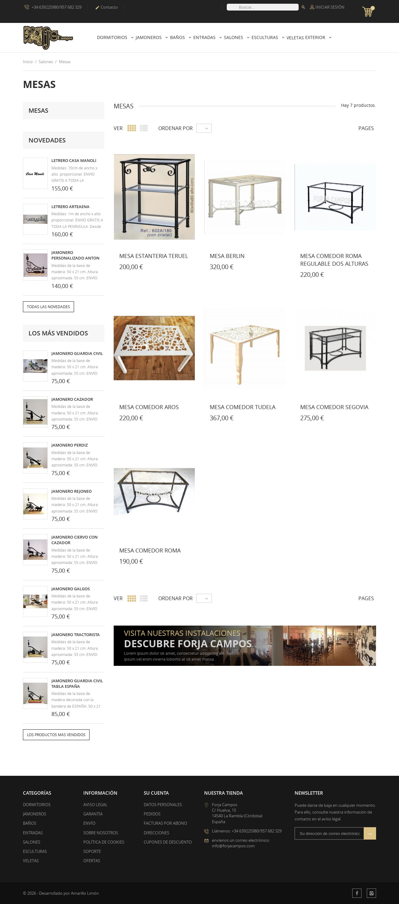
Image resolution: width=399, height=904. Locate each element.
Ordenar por (175, 128)
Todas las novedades (48, 306)
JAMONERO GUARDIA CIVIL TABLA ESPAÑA (77, 683)
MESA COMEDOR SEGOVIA (334, 407)
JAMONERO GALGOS (70, 589)
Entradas (205, 37)
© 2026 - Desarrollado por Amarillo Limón (61, 893)
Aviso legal (95, 804)
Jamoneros (149, 37)
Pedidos (152, 814)
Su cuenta (156, 793)
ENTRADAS (33, 833)
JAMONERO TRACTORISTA (75, 634)
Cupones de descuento (168, 842)
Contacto (106, 7)
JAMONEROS (34, 814)
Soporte (92, 851)
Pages (366, 128)
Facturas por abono (165, 823)
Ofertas (91, 860)
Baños (178, 37)
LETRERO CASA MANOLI (73, 160)
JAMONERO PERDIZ (69, 445)
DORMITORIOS (36, 804)
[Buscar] (263, 7)
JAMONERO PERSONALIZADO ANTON (75, 255)
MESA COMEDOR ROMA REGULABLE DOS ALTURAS (334, 259)
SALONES (31, 842)
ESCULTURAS (35, 851)
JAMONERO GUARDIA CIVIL (77, 353)
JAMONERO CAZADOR (72, 399)
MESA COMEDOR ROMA (150, 550)
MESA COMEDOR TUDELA (242, 407)
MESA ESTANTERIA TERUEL (153, 256)
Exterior (316, 37)
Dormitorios (113, 37)
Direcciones (156, 833)
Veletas (295, 38)
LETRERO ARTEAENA (70, 206)
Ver (118, 128)
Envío (89, 823)
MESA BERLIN (227, 256)
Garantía (93, 814)
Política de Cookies (103, 842)
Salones (234, 37)
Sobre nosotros (100, 833)
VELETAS (31, 860)
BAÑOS (29, 823)
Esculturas (265, 37)
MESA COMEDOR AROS (149, 407)
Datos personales (163, 804)
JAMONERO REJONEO (71, 491)
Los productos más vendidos (56, 734)
